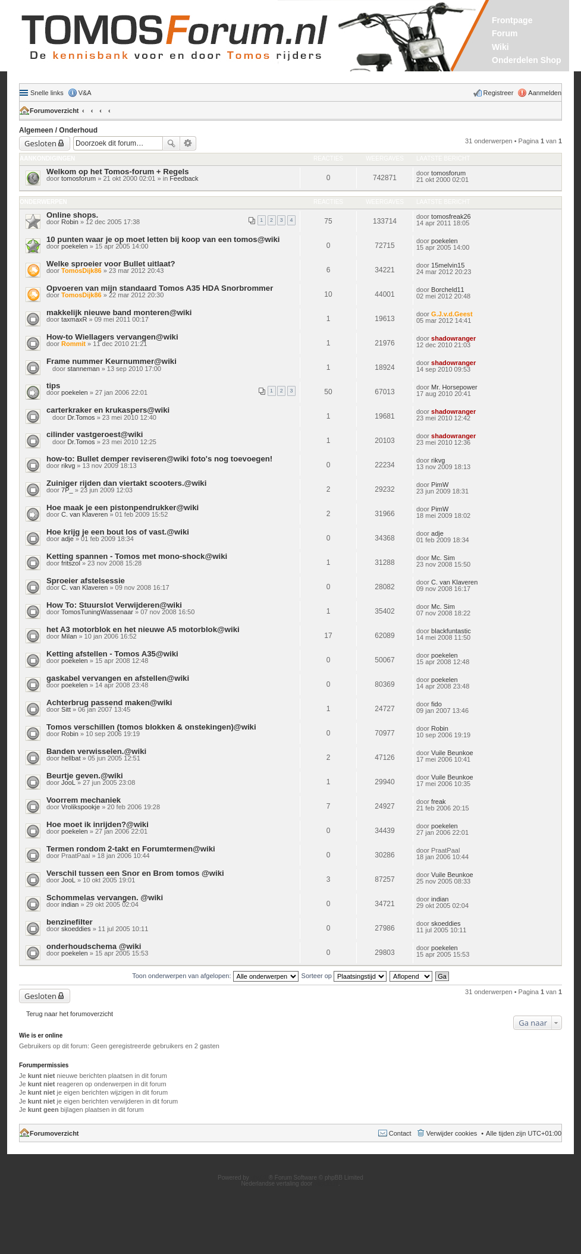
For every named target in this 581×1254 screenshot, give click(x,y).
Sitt (66, 709)
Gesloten (40, 143)
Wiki (500, 47)
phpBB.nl (326, 1183)
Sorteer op (344, 975)
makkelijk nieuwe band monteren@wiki (118, 312)
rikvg (68, 465)
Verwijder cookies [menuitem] (452, 1133)
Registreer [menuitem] (498, 92)
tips (53, 385)
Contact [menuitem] (400, 1133)
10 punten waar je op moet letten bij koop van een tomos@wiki (162, 239)
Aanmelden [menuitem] (544, 92)
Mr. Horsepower (454, 387)
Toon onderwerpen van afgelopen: (215, 975)
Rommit (73, 343)
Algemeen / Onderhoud (58, 130)
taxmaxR (74, 319)
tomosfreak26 (451, 216)
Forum (505, 33)
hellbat (70, 758)
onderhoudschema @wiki (93, 946)
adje (67, 538)
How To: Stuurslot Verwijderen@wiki (114, 605)
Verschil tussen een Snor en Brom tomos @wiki (135, 873)
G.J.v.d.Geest (452, 314)
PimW (439, 484)
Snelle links (47, 92)
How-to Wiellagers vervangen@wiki (112, 336)
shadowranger (453, 338)
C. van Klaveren (84, 514)
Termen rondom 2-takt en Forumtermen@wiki (130, 848)
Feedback (183, 178)
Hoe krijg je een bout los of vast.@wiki (117, 531)
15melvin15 (447, 265)
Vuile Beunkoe (452, 752)
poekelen (74, 246)
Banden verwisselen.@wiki (96, 751)
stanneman (83, 368)
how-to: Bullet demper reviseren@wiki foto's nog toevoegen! (159, 458)
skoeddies (76, 928)
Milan (69, 636)
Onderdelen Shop (526, 60)
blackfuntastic (451, 630)
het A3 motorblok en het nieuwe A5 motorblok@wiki (143, 629)
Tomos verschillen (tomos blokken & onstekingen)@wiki (151, 726)
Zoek (171, 143)
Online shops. (72, 214)
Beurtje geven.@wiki (84, 775)
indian (69, 904)
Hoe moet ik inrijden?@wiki (97, 824)
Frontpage (512, 20)
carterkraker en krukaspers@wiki (107, 410)
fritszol (70, 563)
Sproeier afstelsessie (85, 580)
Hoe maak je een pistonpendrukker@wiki (122, 507)
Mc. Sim (443, 557)
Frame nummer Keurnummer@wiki (111, 361)
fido (436, 704)
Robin (69, 221)
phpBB (260, 1177)
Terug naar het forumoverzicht (69, 1013)
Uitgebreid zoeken (188, 143)
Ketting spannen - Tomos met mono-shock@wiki (136, 556)
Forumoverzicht (54, 110)
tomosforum (78, 178)
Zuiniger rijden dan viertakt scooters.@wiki (126, 483)
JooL (68, 782)
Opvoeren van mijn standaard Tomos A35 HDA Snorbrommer (159, 288)
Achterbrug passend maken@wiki (109, 702)
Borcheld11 (447, 289)
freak (438, 801)
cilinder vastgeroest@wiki (94, 434)
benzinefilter (69, 921)
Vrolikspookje (80, 806)
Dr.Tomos (81, 417)
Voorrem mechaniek (83, 800)
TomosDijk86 (81, 270)
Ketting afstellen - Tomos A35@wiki (112, 653)
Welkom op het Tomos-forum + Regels (117, 171)
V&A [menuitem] (85, 92)
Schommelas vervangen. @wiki (104, 897)
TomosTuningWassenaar (97, 611)
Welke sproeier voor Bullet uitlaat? (110, 263)
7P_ (67, 490)
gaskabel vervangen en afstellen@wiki (117, 678)
